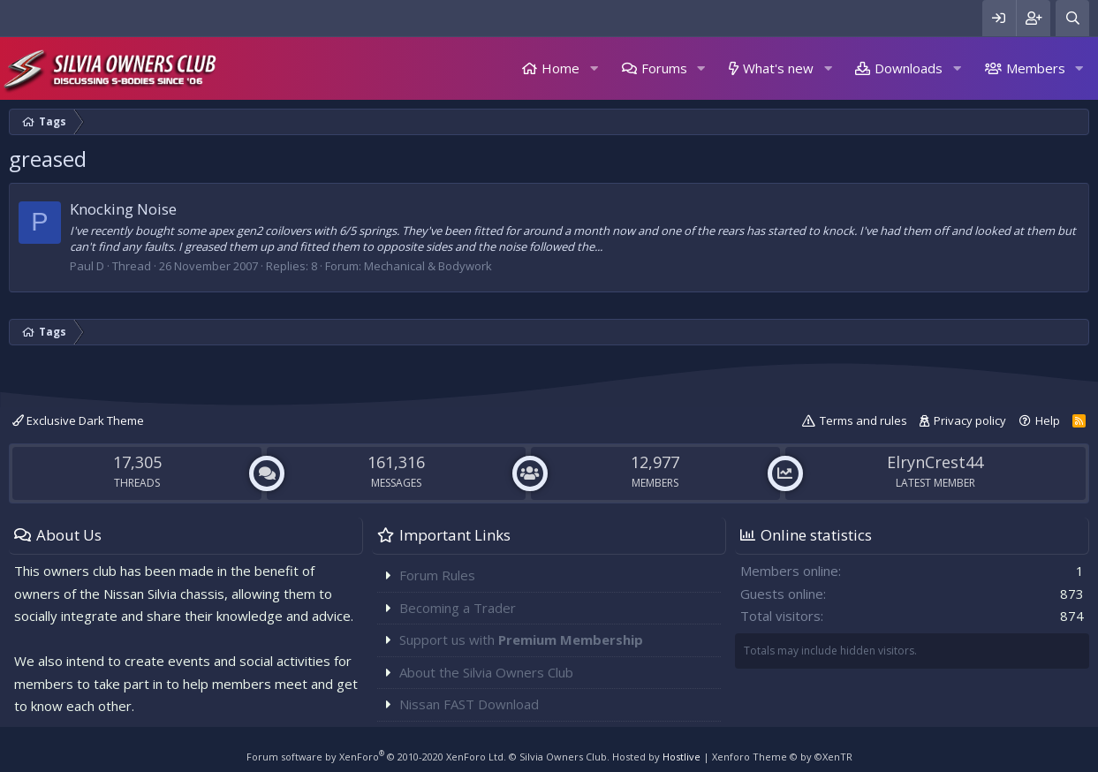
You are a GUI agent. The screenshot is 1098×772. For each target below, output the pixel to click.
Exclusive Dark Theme (78, 420)
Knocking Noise (123, 209)
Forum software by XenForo (376, 756)
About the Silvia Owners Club (486, 672)
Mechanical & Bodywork (428, 266)
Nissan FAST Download (469, 704)
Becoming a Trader (457, 608)
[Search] (1072, 18)
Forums (664, 68)
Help (1047, 420)
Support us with (521, 639)
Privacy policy (970, 420)
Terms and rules (863, 420)
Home (560, 68)
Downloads (909, 68)
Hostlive (681, 756)
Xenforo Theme (782, 756)
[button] (593, 68)
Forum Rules (437, 575)
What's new (778, 68)
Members (1035, 68)
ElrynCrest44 (935, 462)
